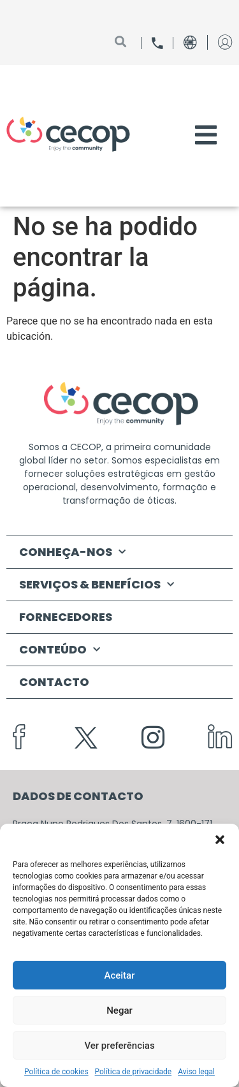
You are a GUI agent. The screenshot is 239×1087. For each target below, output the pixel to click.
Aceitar (119, 975)
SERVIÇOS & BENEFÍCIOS (96, 584)
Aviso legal (196, 1071)
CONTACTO (54, 682)
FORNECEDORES (65, 617)
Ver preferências (119, 1045)
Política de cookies (56, 1071)
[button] (220, 839)
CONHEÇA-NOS (72, 552)
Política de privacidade (133, 1071)
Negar (119, 1010)
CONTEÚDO (59, 649)
